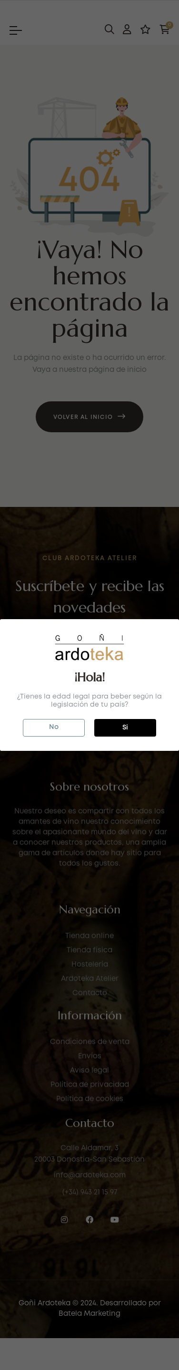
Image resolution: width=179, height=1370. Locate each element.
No (54, 727)
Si (125, 727)
